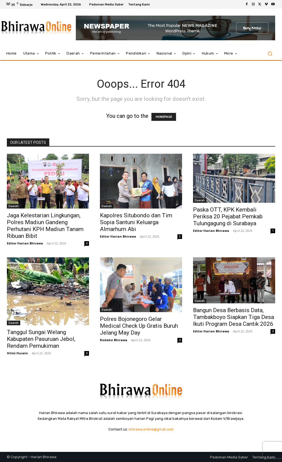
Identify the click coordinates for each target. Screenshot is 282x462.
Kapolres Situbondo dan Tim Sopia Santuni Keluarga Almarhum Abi (136, 222)
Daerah (13, 206)
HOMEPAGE (164, 117)
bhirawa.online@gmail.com (151, 429)
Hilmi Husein (17, 353)
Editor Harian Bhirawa (25, 243)
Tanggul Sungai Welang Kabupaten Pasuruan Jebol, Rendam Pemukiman (41, 339)
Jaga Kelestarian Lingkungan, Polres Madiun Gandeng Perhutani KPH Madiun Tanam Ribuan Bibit (45, 225)
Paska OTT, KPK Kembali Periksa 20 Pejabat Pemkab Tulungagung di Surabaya (228, 216)
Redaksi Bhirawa (113, 340)
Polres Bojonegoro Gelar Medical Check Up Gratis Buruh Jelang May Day (139, 326)
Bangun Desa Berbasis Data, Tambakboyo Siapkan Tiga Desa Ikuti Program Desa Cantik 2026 (233, 317)
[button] (269, 53)
